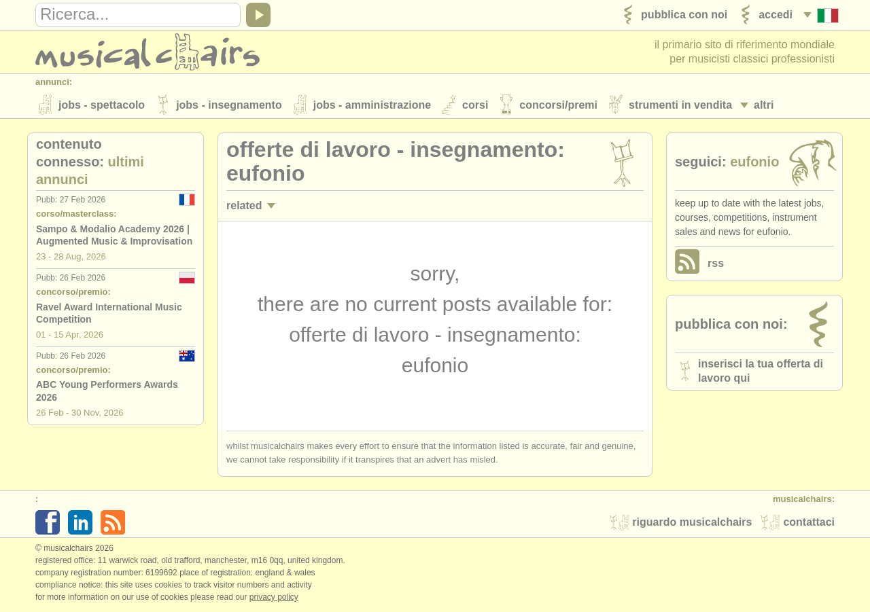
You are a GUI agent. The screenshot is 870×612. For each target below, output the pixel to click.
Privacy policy (273, 597)
